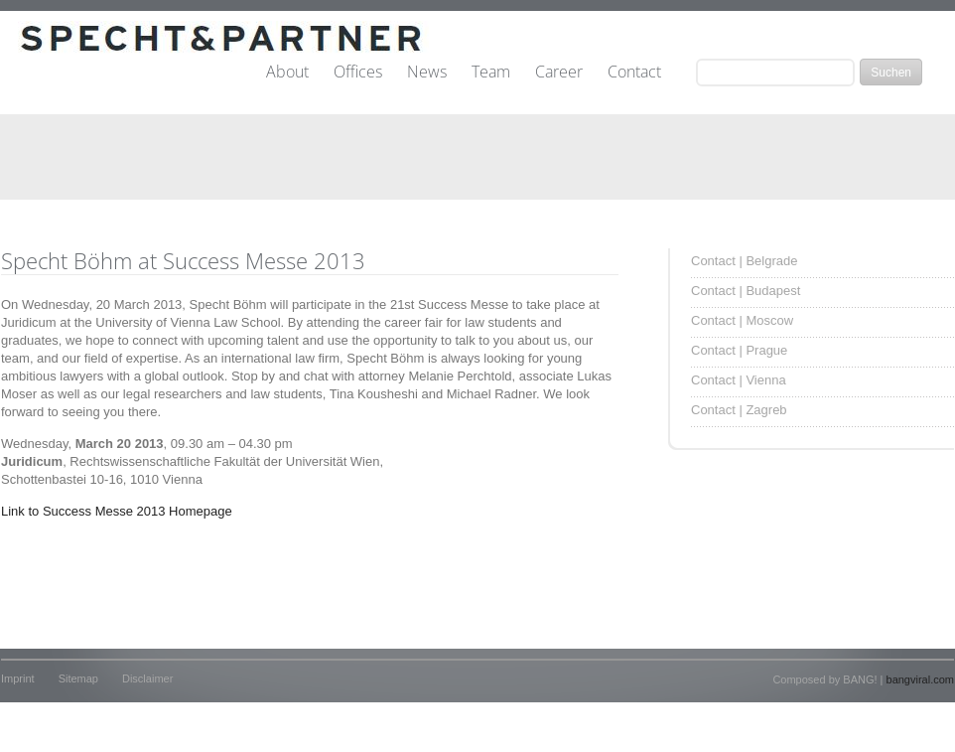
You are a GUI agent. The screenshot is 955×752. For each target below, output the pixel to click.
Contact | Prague (739, 350)
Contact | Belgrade (744, 260)
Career (559, 72)
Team (491, 72)
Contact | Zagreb (739, 409)
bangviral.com (920, 679)
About (287, 72)
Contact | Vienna (738, 380)
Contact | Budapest (745, 290)
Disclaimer (147, 678)
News (427, 72)
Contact (634, 72)
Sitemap (78, 678)
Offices (358, 72)
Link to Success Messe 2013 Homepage (116, 511)
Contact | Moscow (742, 320)
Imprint (18, 678)
